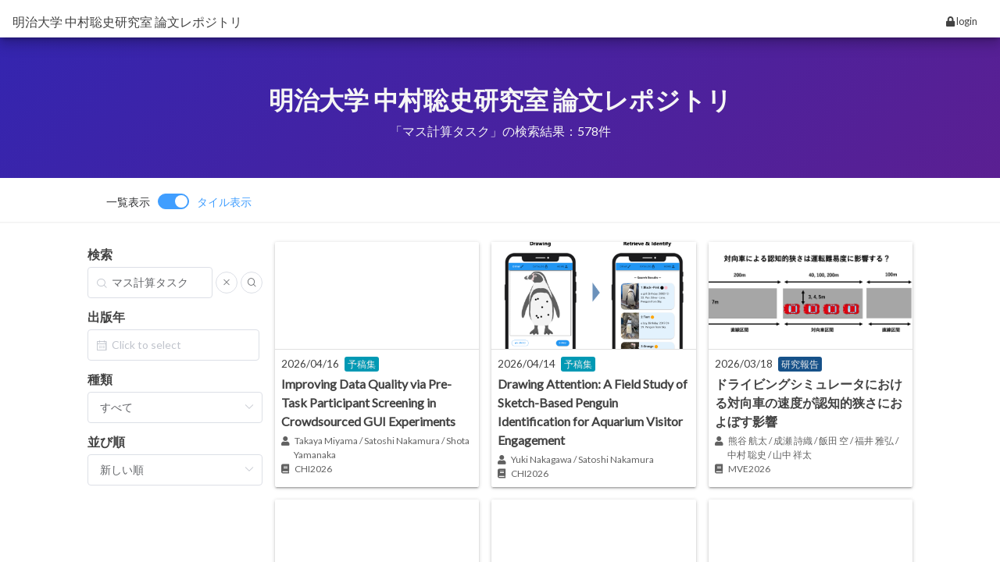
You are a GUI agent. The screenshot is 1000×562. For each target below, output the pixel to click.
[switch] (179, 201)
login (961, 21)
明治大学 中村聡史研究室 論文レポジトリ (127, 21)
